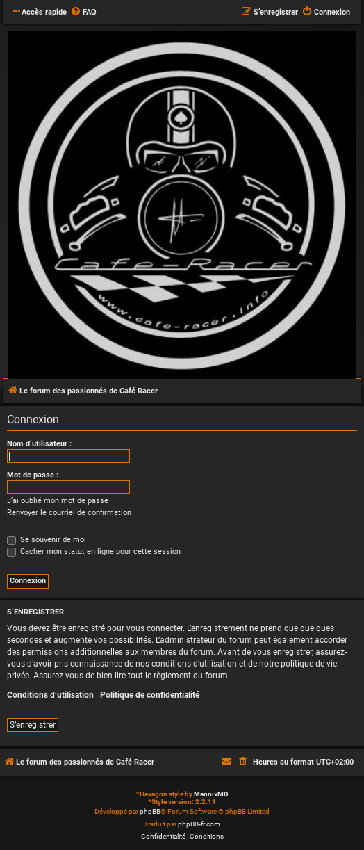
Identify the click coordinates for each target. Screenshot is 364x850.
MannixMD (211, 794)
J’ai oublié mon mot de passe (57, 500)
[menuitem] (83, 12)
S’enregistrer (33, 725)
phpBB (150, 811)
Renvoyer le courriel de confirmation (69, 512)
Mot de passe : (32, 475)
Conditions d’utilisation (50, 695)
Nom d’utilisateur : (39, 443)
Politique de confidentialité (149, 695)
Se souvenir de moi (46, 539)
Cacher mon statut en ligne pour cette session (94, 551)
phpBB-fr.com (199, 824)
